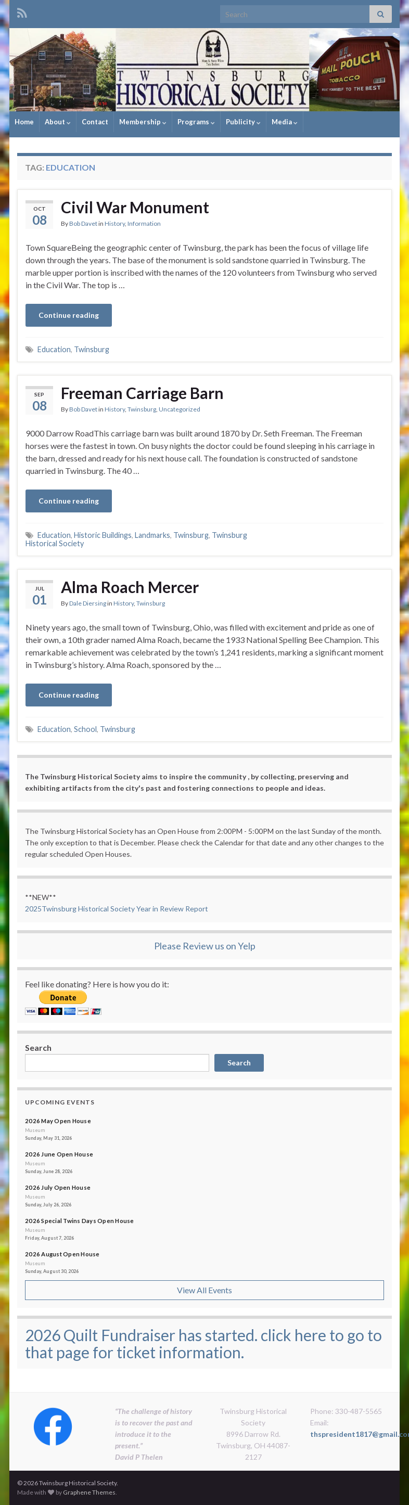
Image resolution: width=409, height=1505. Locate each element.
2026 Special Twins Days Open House (79, 1220)
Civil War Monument (135, 207)
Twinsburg (91, 349)
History (115, 223)
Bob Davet (83, 223)
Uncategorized (179, 409)
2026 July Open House (58, 1187)
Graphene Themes (89, 1492)
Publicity (243, 122)
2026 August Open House (62, 1254)
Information (144, 223)
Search (38, 1047)
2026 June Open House (59, 1154)
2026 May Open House (58, 1120)
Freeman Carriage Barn (142, 392)
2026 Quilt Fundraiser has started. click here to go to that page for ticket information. (203, 1343)
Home (24, 122)
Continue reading (69, 315)
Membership (143, 122)
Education (54, 349)
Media (285, 122)
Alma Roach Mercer (130, 586)
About (58, 122)
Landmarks (152, 535)
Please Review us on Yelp (204, 945)
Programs (196, 122)
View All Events (204, 1290)
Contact (95, 122)
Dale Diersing (87, 603)
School (85, 729)
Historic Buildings (103, 535)
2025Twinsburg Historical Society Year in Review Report (116, 908)
